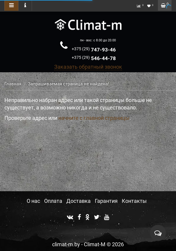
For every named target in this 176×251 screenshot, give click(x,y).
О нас (33, 201)
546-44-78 (94, 58)
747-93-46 (94, 50)
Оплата (53, 201)
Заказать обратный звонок (88, 67)
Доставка (78, 201)
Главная (12, 84)
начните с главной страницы (93, 118)
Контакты (134, 201)
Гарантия (106, 201)
